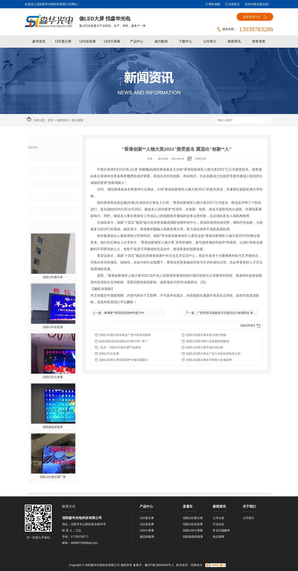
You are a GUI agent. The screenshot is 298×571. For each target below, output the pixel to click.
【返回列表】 (247, 325)
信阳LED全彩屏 (53, 327)
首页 (50, 120)
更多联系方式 (255, 17)
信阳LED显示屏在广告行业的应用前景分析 (213, 353)
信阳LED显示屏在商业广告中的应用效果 (125, 335)
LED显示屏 (63, 41)
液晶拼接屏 (147, 536)
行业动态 (40, 171)
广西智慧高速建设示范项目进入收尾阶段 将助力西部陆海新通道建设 (241, 312)
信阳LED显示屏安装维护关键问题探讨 (123, 359)
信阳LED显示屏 (53, 277)
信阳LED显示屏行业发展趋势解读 (207, 341)
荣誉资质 (258, 41)
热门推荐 (40, 224)
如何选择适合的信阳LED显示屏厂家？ (123, 341)
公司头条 (40, 158)
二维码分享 (200, 158)
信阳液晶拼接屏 (53, 427)
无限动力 (196, 565)
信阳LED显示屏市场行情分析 (204, 347)
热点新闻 (77, 120)
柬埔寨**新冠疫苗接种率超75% (124, 312)
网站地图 (214, 4)
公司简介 (209, 41)
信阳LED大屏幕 (53, 377)
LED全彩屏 (87, 41)
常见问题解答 (44, 184)
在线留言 (234, 4)
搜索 (264, 120)
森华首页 (39, 41)
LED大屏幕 (112, 41)
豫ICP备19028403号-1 (159, 565)
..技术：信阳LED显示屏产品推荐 (120, 347)
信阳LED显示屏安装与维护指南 (206, 335)
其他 (37, 211)
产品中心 (136, 41)
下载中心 (185, 41)
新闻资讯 (234, 41)
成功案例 (161, 41)
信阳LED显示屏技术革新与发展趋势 (209, 359)
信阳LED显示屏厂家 (53, 477)
